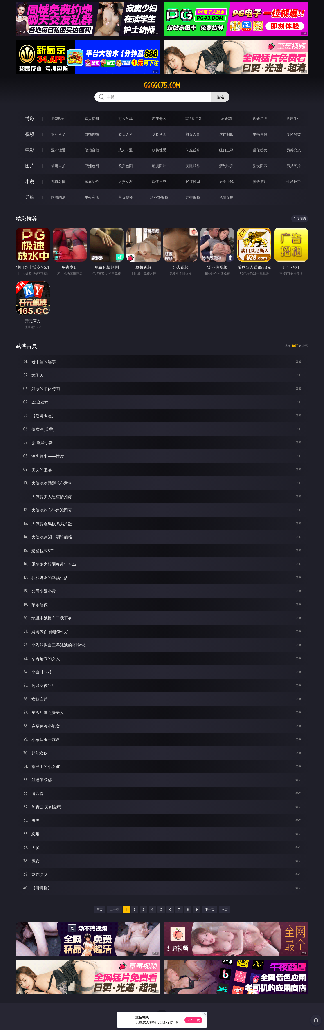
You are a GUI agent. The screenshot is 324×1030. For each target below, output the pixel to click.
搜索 (220, 96)
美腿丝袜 (193, 165)
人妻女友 (125, 181)
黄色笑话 (260, 181)
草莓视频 (125, 197)
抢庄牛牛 (293, 118)
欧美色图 (125, 165)
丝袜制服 (226, 134)
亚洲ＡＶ (58, 134)
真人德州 (92, 118)
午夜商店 (92, 197)
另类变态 (293, 150)
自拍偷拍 (92, 134)
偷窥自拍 (58, 165)
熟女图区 (260, 165)
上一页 (114, 909)
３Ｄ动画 (159, 134)
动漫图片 (159, 165)
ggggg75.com (162, 85)
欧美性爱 (159, 150)
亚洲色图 (92, 165)
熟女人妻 (193, 134)
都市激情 (58, 181)
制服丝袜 (193, 150)
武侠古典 (159, 181)
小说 (29, 181)
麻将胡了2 (192, 118)
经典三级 (226, 150)
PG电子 (58, 118)
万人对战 (125, 118)
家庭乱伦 (92, 181)
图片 (29, 166)
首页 (99, 909)
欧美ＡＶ (125, 134)
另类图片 (293, 165)
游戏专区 (159, 118)
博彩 (29, 118)
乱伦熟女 (260, 150)
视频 (29, 134)
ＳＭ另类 (293, 134)
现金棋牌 (260, 118)
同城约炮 (58, 197)
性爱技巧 (293, 181)
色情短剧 (226, 197)
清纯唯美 (226, 165)
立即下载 (193, 1020)
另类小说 (226, 181)
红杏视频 (193, 197)
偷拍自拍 (92, 150)
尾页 (224, 909)
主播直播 (260, 134)
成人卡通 (125, 150)
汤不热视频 (159, 197)
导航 (29, 197)
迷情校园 (193, 181)
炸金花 (226, 118)
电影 (29, 150)
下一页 (209, 909)
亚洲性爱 (58, 150)
